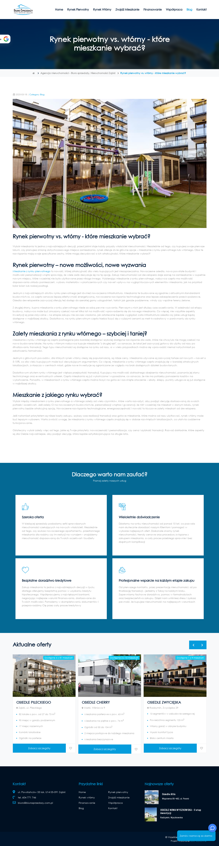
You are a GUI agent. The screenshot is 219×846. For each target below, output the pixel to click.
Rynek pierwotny (78, 9)
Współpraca (174, 9)
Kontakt (201, 9)
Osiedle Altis (168, 794)
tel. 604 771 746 (27, 797)
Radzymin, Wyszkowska (171, 817)
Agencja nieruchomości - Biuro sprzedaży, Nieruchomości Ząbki (77, 73)
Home (59, 9)
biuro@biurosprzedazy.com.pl (35, 802)
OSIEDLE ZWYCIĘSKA (164, 702)
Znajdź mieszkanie (127, 9)
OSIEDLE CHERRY (96, 702)
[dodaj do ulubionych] (70, 748)
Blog (189, 9)
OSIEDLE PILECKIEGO (33, 702)
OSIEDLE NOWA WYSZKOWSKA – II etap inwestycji (180, 811)
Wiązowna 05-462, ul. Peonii (175, 798)
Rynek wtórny (102, 9)
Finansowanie (152, 9)
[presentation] (193, 645)
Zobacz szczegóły (39, 748)
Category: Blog (36, 94)
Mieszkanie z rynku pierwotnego (31, 271)
